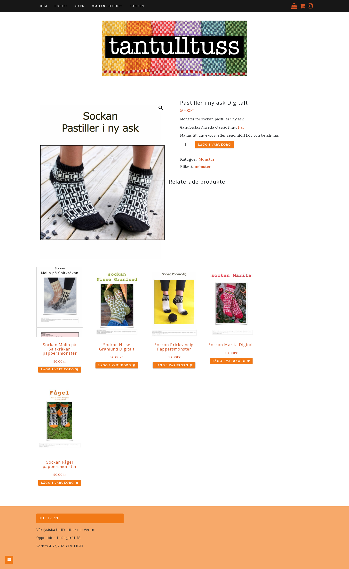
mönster (203, 166)
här (241, 127)
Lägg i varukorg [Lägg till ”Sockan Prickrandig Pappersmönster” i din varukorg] (171, 365)
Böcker (61, 6)
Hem (43, 6)
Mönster (206, 159)
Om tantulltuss (107, 6)
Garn (80, 6)
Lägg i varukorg (214, 144)
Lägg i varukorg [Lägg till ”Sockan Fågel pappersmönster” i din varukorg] (57, 482)
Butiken (137, 6)
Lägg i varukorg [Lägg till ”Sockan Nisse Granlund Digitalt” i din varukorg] (114, 365)
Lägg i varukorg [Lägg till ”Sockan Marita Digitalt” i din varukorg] (229, 361)
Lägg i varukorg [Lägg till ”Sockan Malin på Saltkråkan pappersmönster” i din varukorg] (57, 369)
